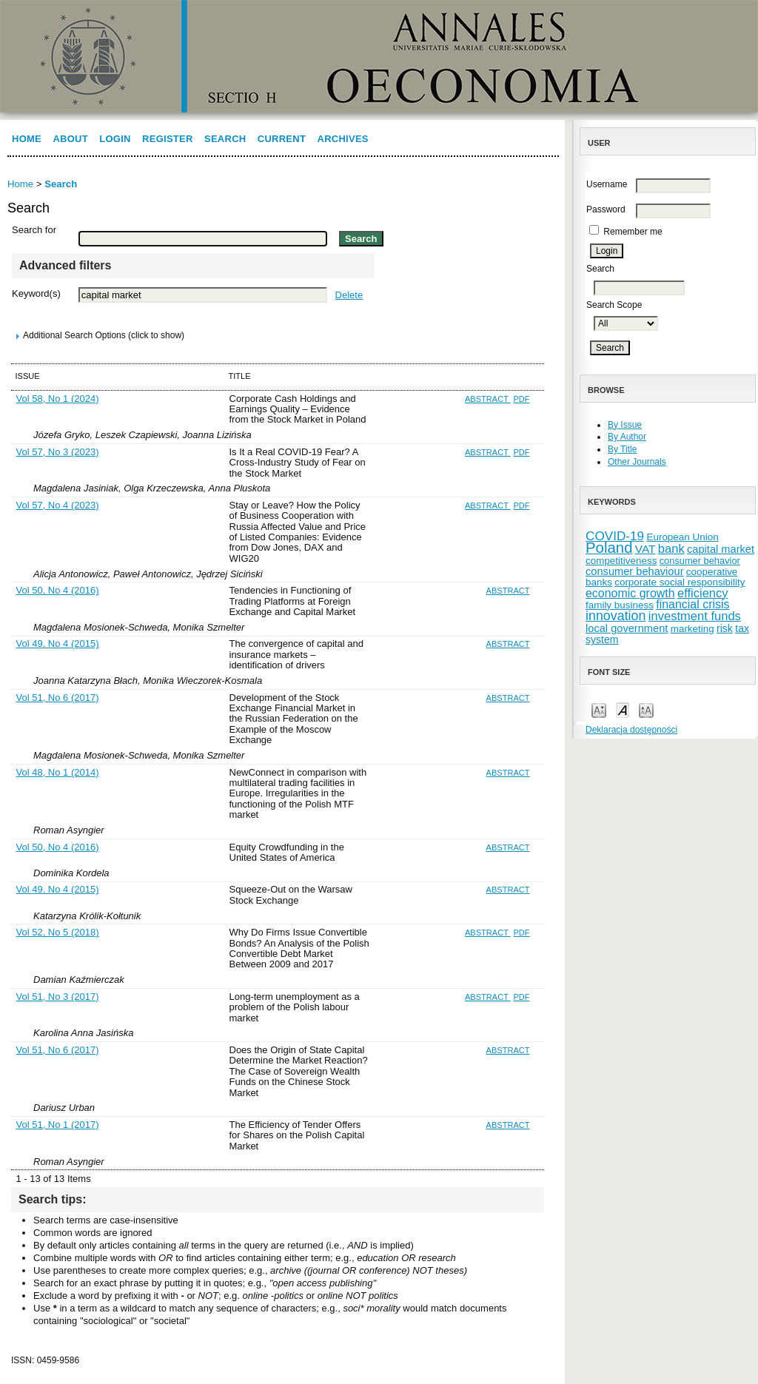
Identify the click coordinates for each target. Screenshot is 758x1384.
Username (606, 184)
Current (282, 138)
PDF (521, 398)
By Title (622, 449)
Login (114, 138)
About (70, 138)
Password (605, 209)
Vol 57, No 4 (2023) (57, 505)
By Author (627, 436)
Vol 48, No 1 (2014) (57, 772)
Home (26, 138)
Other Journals (637, 462)
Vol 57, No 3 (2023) (57, 451)
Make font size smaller (598, 709)
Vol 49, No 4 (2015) (57, 643)
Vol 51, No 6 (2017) (57, 697)
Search (225, 138)
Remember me (632, 231)
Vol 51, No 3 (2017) (57, 996)
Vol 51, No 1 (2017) (57, 1124)
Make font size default (622, 709)
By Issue (625, 425)
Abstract (488, 398)
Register (167, 138)
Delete (349, 294)
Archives (343, 138)
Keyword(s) (36, 293)
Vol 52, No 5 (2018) (57, 932)
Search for (34, 229)
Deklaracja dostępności (631, 730)
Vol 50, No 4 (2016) (57, 590)
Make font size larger (646, 709)
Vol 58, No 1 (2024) (57, 398)
